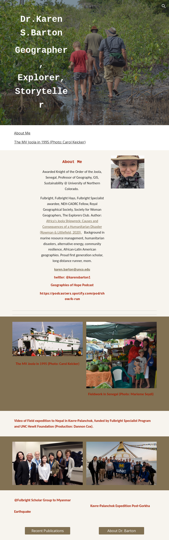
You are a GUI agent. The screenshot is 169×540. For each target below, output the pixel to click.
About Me (22, 133)
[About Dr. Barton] (121, 531)
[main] (41, 62)
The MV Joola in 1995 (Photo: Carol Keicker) (50, 142)
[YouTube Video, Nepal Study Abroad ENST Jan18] (47, 387)
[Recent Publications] (47, 531)
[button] (163, 6)
